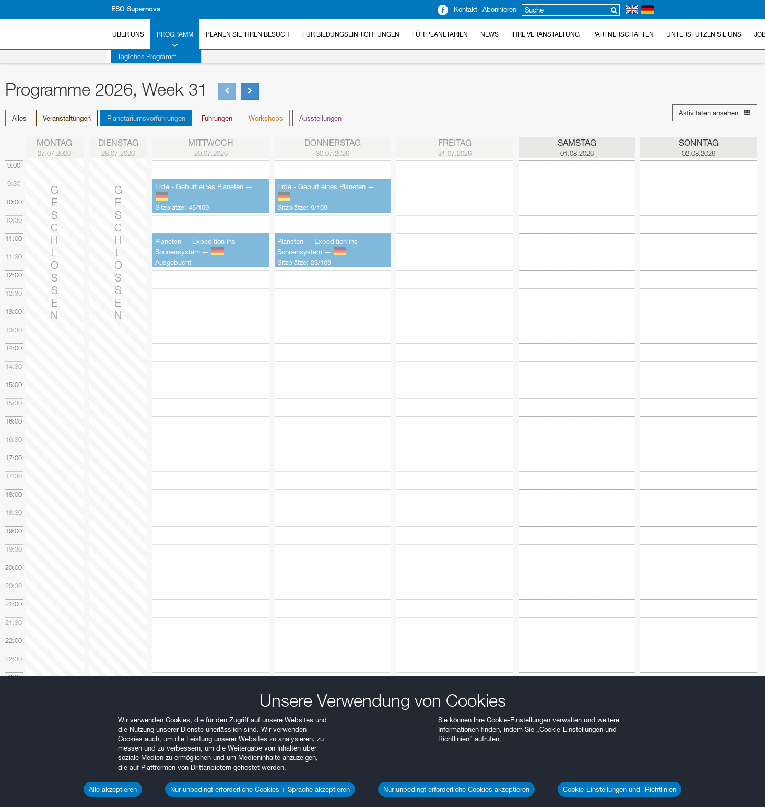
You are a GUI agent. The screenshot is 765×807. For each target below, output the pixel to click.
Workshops (266, 118)
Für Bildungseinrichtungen (350, 34)
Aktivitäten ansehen (714, 113)
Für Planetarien (440, 34)
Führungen (217, 118)
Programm (174, 40)
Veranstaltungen (67, 118)
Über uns (128, 34)
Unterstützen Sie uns (704, 34)
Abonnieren (499, 9)
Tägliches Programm (142, 56)
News (489, 34)
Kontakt (465, 9)
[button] (20, 118)
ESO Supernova (135, 9)
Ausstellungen (320, 118)
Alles (19, 118)
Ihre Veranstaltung (545, 34)
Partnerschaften (623, 34)
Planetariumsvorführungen (146, 118)
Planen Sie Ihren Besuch (248, 34)
